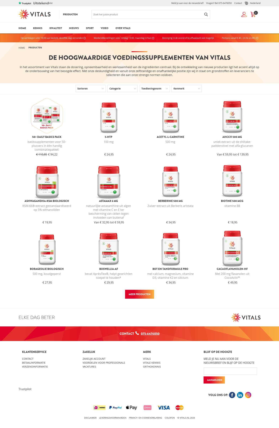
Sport (90, 28)
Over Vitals (122, 28)
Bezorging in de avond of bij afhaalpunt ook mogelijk (188, 37)
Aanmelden (214, 380)
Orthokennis (152, 366)
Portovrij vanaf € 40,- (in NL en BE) (240, 37)
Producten (70, 14)
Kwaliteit (55, 28)
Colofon (170, 417)
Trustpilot (25, 389)
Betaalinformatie (34, 362)
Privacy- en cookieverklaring (145, 417)
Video (104, 28)
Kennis (37, 28)
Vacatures (89, 366)
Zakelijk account (94, 358)
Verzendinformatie (35, 366)
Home (22, 28)
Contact (238, 3)
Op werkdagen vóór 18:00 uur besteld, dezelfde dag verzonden (53, 37)
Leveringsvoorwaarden (112, 417)
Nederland (252, 3)
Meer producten (140, 294)
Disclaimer (90, 417)
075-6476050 (225, 3)
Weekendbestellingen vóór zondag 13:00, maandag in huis (124, 37)
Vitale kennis (151, 362)
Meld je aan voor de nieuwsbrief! (187, 3)
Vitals (147, 358)
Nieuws (74, 28)
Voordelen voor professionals (104, 362)
